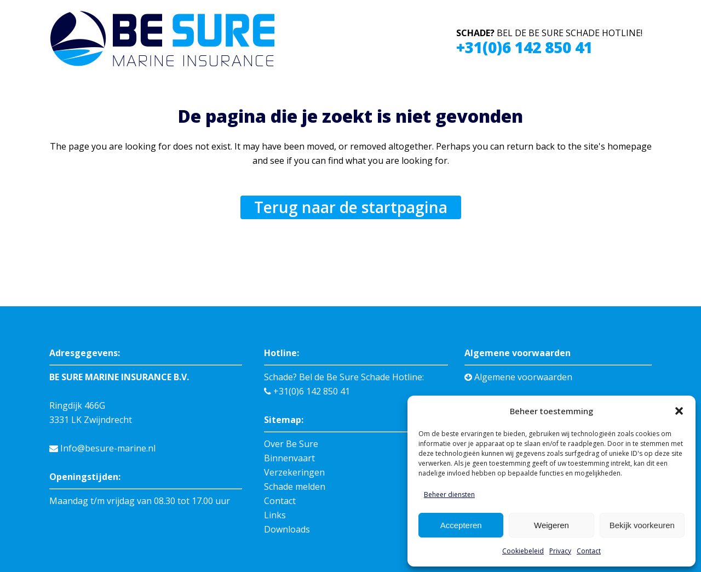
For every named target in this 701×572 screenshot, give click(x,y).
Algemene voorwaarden (518, 377)
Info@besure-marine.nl (102, 448)
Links (275, 515)
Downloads (287, 529)
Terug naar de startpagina (350, 207)
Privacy (560, 551)
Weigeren (551, 525)
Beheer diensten (449, 494)
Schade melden (294, 487)
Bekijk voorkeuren (642, 525)
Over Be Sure (291, 444)
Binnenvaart (289, 458)
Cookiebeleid (523, 551)
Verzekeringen (294, 472)
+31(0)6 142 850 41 (524, 47)
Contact (589, 551)
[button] (679, 410)
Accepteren (461, 525)
